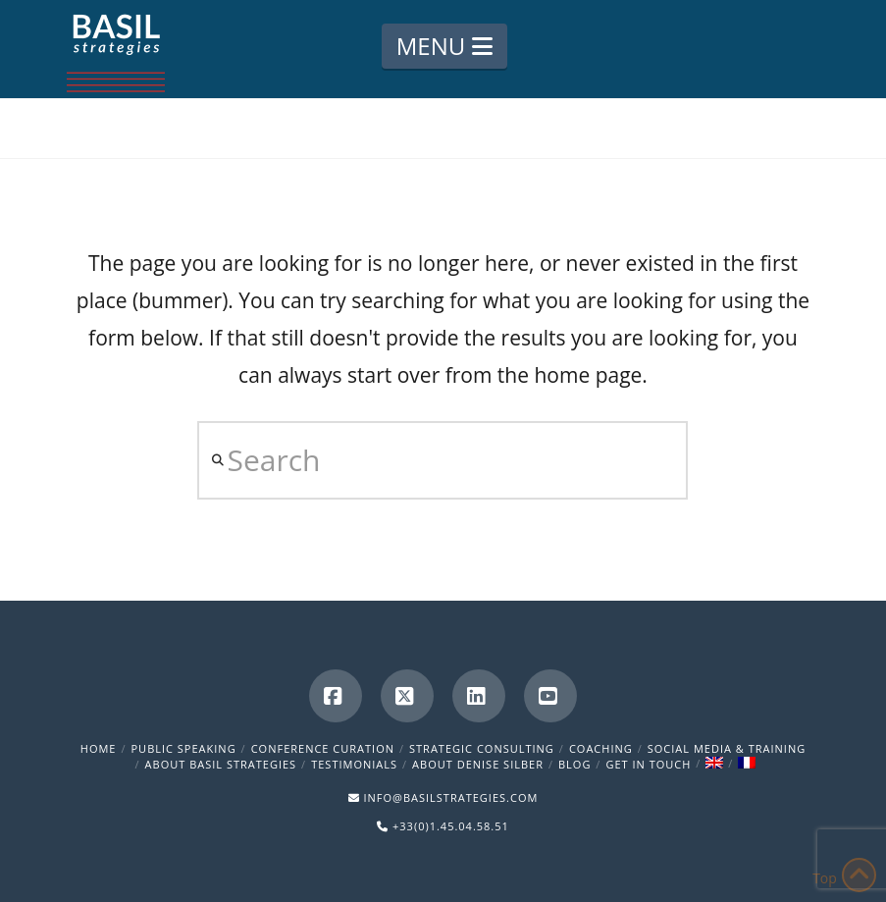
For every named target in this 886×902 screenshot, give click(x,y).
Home (98, 748)
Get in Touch (648, 764)
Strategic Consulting (481, 748)
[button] (444, 46)
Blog (574, 764)
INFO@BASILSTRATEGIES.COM (450, 797)
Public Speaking (183, 748)
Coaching (601, 748)
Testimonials (354, 764)
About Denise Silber (478, 764)
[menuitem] (714, 764)
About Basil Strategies (221, 764)
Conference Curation (322, 748)
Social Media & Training (727, 748)
